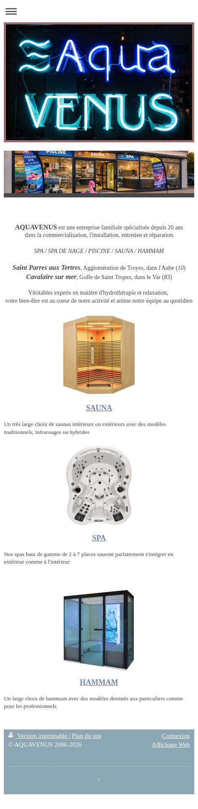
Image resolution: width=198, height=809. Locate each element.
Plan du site (86, 735)
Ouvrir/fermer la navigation (99, 11)
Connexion (176, 735)
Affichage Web (171, 744)
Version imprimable (38, 735)
